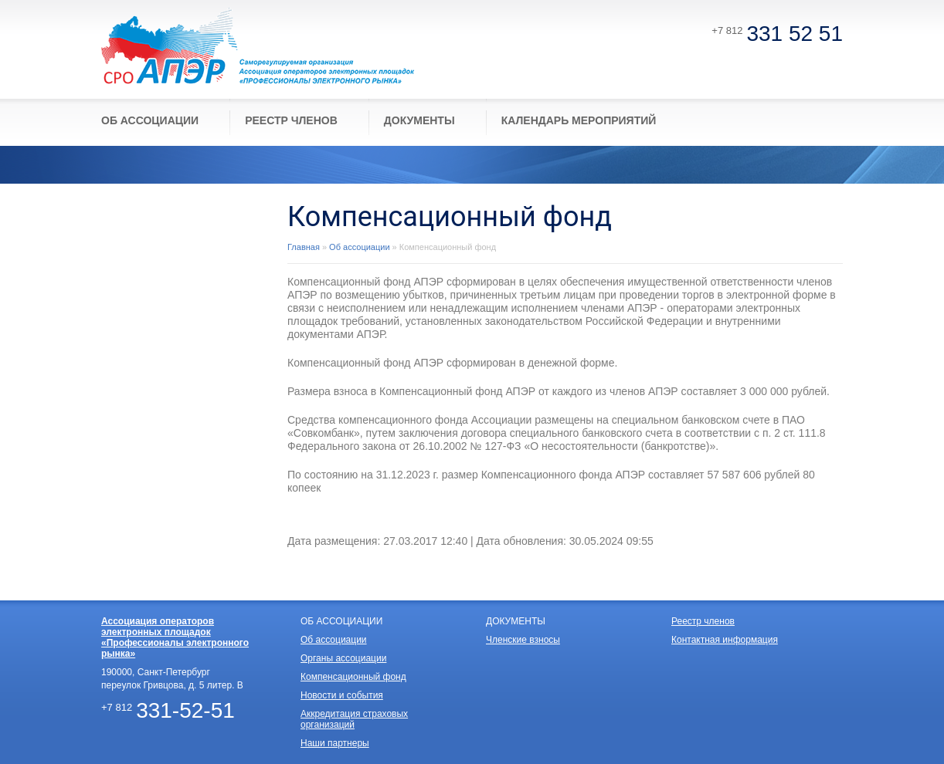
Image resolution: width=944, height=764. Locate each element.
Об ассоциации (359, 247)
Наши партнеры (335, 743)
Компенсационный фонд (353, 676)
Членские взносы (523, 639)
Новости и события (342, 695)
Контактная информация (724, 639)
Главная (303, 247)
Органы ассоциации (343, 658)
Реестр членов (703, 621)
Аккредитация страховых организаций (354, 719)
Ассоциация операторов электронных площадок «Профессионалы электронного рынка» (175, 637)
